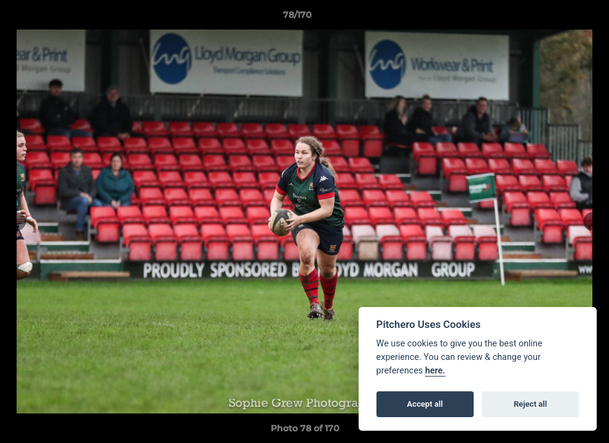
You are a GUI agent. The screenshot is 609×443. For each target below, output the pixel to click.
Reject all (530, 404)
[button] (557, 17)
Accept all (425, 404)
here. (435, 370)
